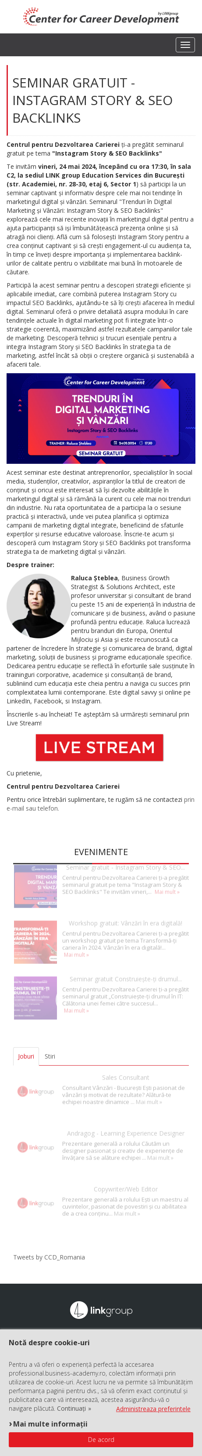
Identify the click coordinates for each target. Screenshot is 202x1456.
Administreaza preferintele (153, 1409)
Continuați (71, 1408)
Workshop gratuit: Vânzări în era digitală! (125, 914)
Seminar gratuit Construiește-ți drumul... (126, 970)
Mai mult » (167, 883)
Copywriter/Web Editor (126, 1180)
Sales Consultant (125, 1069)
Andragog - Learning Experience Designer (125, 1125)
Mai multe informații (50, 1424)
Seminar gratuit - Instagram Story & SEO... (125, 859)
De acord (101, 1439)
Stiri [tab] (50, 1056)
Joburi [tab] (26, 1056)
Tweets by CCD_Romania (49, 1257)
